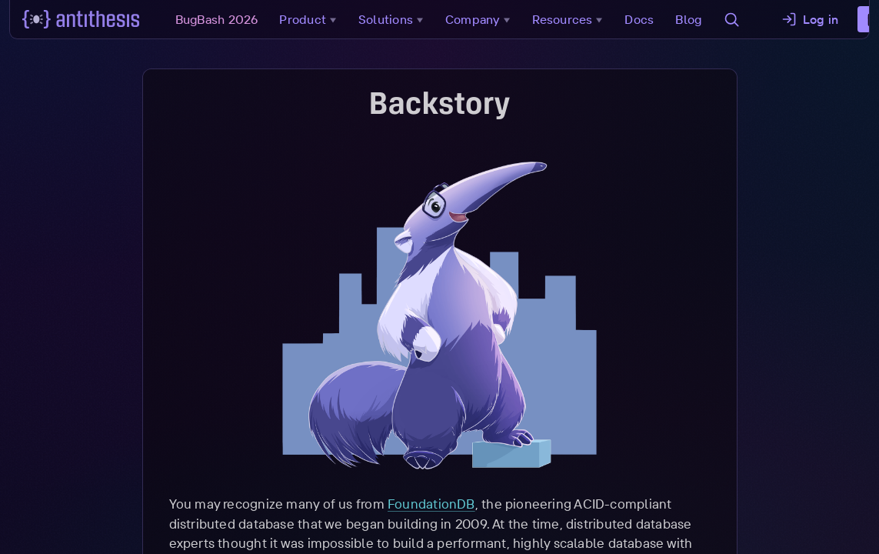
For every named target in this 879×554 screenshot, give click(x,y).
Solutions (394, 19)
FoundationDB (431, 504)
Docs (641, 19)
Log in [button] (811, 19)
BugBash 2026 (218, 19)
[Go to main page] (83, 19)
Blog (691, 19)
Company (481, 19)
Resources (571, 19)
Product (311, 19)
